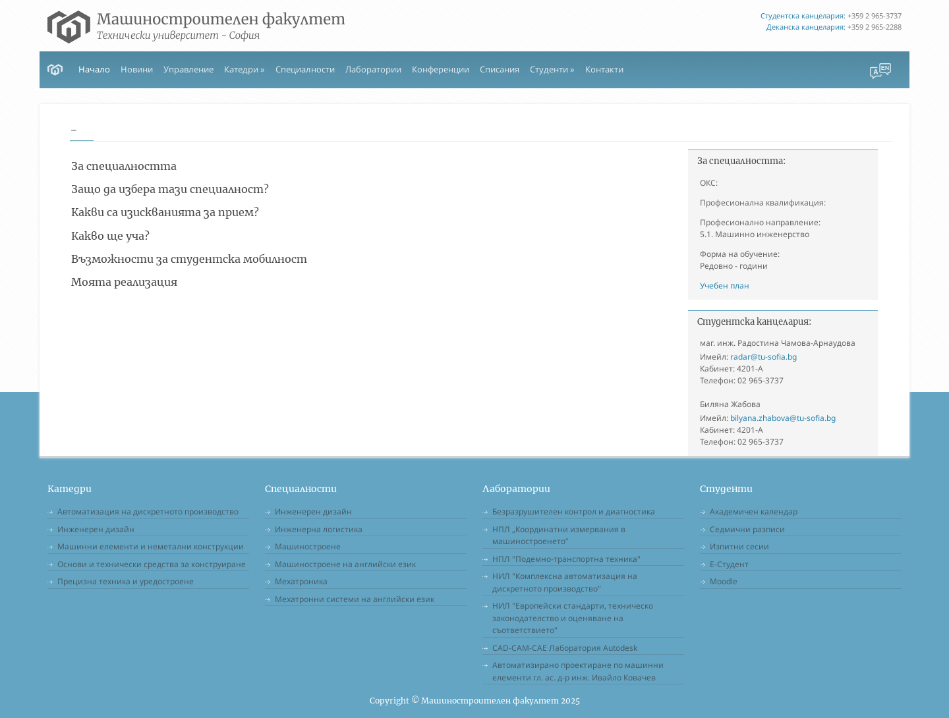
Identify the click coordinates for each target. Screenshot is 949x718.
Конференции (440, 69)
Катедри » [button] (244, 69)
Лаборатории (373, 69)
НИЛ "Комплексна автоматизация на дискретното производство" (564, 582)
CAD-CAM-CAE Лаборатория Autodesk (564, 647)
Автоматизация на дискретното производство (148, 511)
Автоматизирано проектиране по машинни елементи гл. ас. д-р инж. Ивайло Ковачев (578, 671)
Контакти (604, 69)
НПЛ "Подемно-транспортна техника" (566, 559)
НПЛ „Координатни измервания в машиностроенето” (558, 535)
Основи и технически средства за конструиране (151, 564)
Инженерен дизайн (95, 529)
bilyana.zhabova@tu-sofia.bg (783, 418)
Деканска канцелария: (806, 27)
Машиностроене (308, 546)
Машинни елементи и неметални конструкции (150, 546)
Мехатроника (301, 581)
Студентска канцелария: (803, 15)
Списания (499, 69)
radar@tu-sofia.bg (763, 356)
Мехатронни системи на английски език (354, 599)
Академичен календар (753, 511)
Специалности (305, 69)
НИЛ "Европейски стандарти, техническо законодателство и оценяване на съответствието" (572, 618)
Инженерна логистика (318, 529)
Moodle (723, 581)
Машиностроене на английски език (345, 564)
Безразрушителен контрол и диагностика (573, 511)
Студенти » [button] (552, 69)
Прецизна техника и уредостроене (125, 581)
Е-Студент (729, 564)
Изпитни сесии (739, 546)
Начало (94, 69)
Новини (137, 69)
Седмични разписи (747, 529)
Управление (188, 69)
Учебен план (724, 285)
